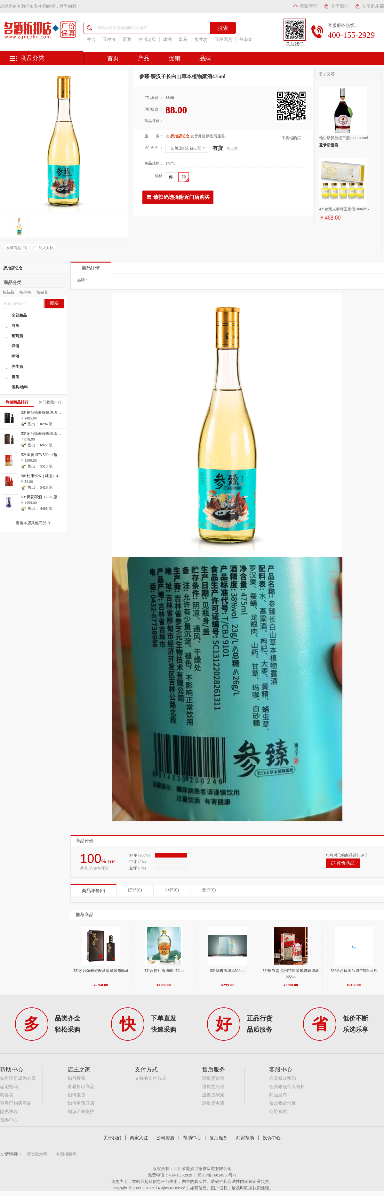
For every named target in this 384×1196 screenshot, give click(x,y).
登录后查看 (328, 145)
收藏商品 (16, 248)
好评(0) (135, 890)
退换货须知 (213, 1095)
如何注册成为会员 (18, 1078)
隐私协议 (9, 1111)
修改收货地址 (282, 1103)
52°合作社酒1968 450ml (163, 970)
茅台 (91, 39)
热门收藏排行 (50, 402)
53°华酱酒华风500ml (227, 970)
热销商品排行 (16, 402)
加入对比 (43, 248)
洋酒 (15, 346)
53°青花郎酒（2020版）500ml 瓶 (48, 497)
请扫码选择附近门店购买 (178, 197)
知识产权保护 (81, 1111)
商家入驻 (139, 1137)
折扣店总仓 (12, 268)
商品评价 (84, 840)
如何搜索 (76, 1078)
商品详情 (91, 268)
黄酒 (15, 377)
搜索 (54, 303)
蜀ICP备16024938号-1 (216, 1175)
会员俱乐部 (369, 6)
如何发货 (76, 1095)
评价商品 (343, 862)
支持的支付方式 (150, 1078)
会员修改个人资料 (287, 1086)
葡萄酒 (17, 336)
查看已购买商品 (15, 1103)
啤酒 (167, 39)
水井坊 (201, 39)
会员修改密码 (282, 1078)
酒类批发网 (37, 1154)
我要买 (6, 1095)
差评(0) (209, 890)
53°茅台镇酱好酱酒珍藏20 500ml (48, 412)
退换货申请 (213, 1103)
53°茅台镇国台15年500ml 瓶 (354, 970)
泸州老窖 (147, 39)
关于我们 (336, 6)
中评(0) (172, 890)
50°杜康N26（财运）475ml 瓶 (46, 476)
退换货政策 (213, 1078)
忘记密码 (9, 1086)
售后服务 (219, 1137)
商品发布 (278, 1095)
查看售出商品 (81, 1086)
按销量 (42, 292)
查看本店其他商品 (35, 523)
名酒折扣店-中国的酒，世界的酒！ (48, 6)
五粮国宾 (223, 39)
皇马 (183, 39)
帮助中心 (192, 1137)
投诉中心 (9, 1120)
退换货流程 (213, 1086)
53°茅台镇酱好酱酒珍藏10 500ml (100, 970)
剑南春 (245, 39)
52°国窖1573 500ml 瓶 (39, 454)
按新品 (8, 292)
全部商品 (19, 315)
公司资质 (278, 1111)
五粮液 (109, 39)
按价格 (25, 292)
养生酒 (17, 366)
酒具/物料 (20, 387)
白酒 (15, 325)
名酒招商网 (66, 1154)
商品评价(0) (93, 890)
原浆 (127, 39)
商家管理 (305, 6)
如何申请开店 (81, 1103)
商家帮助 (245, 1137)
